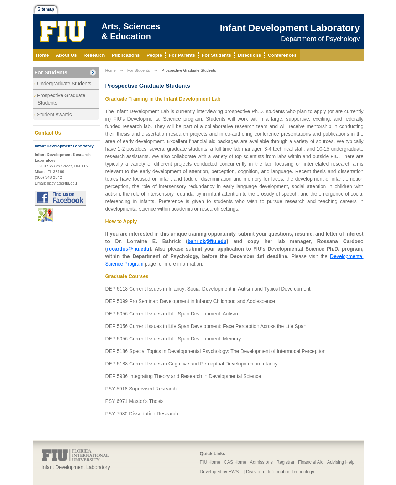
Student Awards (54, 114)
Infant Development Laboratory (290, 27)
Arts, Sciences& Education (130, 31)
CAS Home (235, 462)
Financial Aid (310, 462)
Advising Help (340, 462)
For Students (51, 72)
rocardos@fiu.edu (128, 249)
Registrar (285, 462)
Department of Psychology (320, 38)
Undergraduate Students (64, 83)
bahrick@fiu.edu (207, 241)
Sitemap (46, 9)
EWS (234, 471)
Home (110, 70)
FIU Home (210, 462)
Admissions (261, 462)
